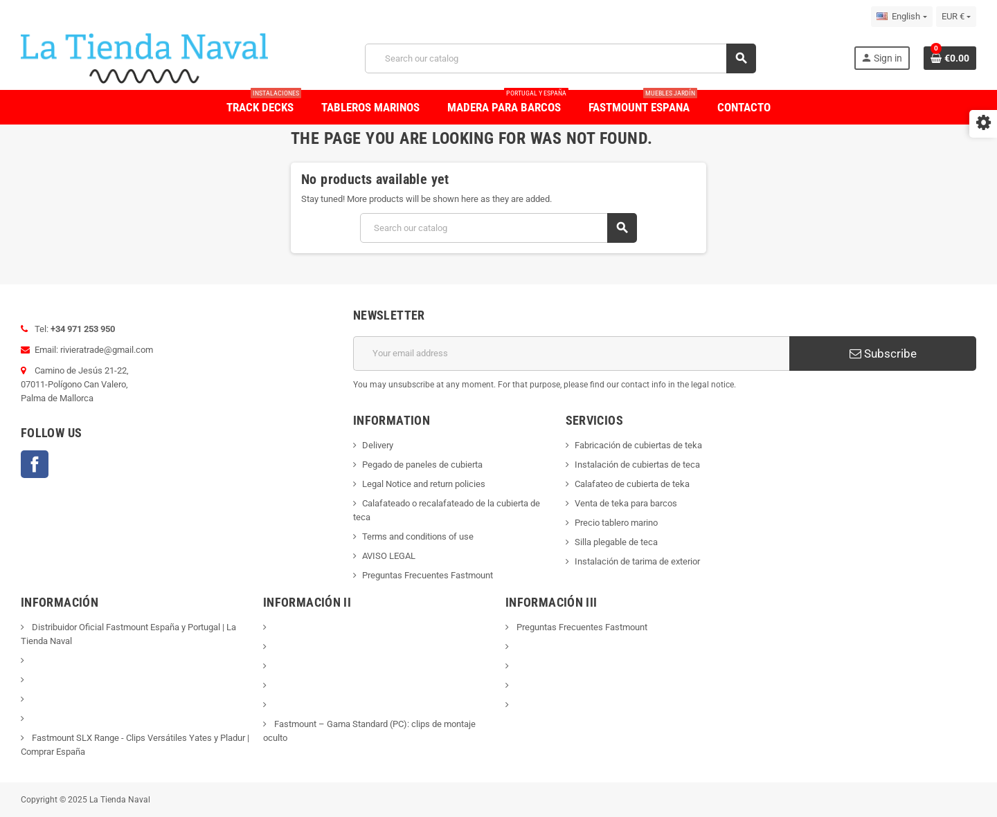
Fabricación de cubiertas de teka (638, 445)
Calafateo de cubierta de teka (632, 484)
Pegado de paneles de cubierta (422, 464)
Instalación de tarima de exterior (637, 561)
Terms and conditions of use (418, 536)
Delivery (377, 445)
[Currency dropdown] (956, 16)
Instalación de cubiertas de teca (637, 464)
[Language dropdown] (901, 16)
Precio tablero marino (616, 522)
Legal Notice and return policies (423, 484)
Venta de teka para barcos (626, 503)
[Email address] (571, 353)
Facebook (34, 464)
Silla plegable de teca (616, 542)
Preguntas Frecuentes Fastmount (427, 575)
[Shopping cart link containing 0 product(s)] (950, 58)
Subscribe (883, 353)
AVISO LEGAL (388, 556)
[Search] (560, 58)
